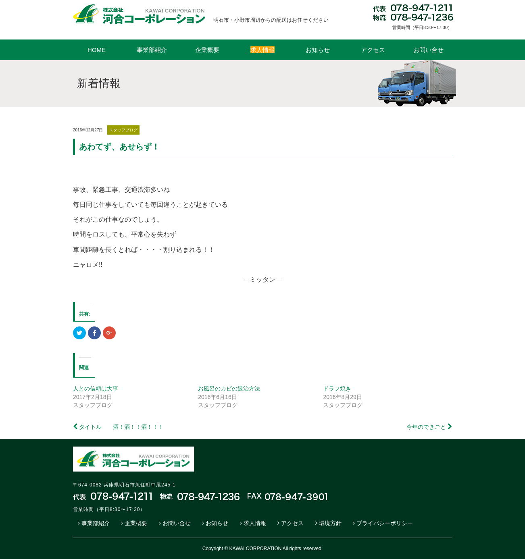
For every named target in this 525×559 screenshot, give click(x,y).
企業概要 (207, 49)
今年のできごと (426, 427)
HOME (97, 49)
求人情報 (255, 523)
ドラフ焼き (337, 388)
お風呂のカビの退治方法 (229, 388)
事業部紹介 (152, 49)
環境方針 (330, 523)
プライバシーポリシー (384, 523)
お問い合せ (428, 49)
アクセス (373, 49)
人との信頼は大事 (95, 388)
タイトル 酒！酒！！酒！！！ (121, 427)
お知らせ (318, 49)
